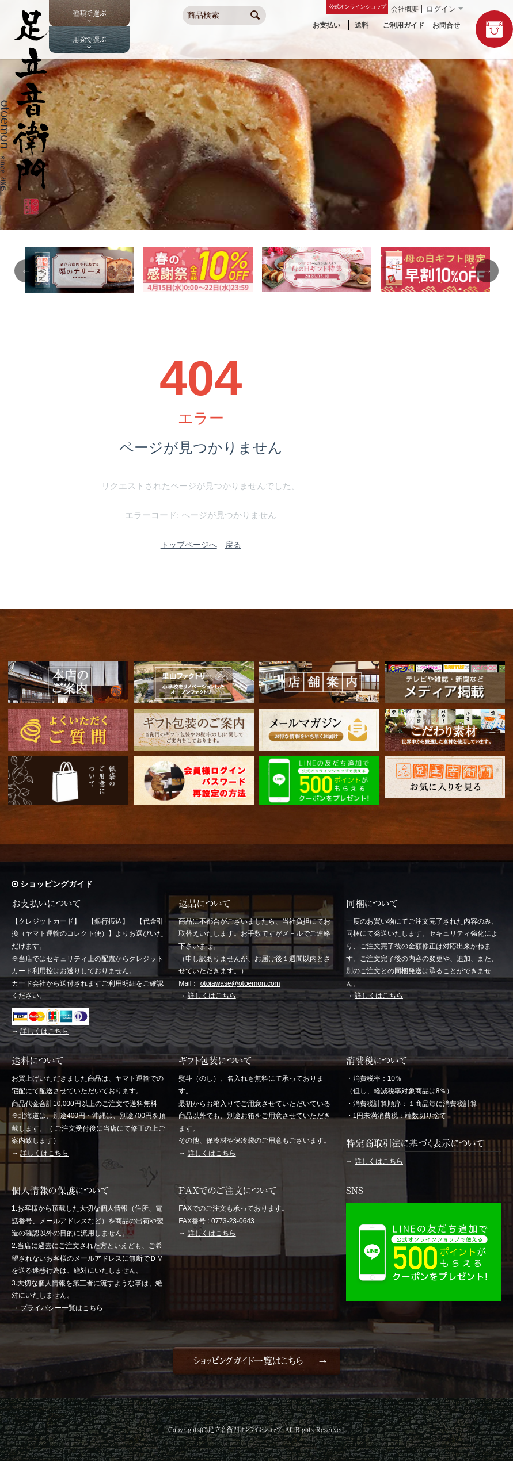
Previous (25, 270)
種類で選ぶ (89, 13)
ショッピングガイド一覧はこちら (248, 1360)
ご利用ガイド (403, 25)
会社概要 (405, 9)
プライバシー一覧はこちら (61, 1308)
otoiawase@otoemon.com (240, 983)
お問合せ (446, 25)
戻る (233, 544)
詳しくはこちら (44, 1031)
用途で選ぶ (89, 39)
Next (487, 270)
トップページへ (189, 544)
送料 (361, 25)
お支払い (326, 25)
